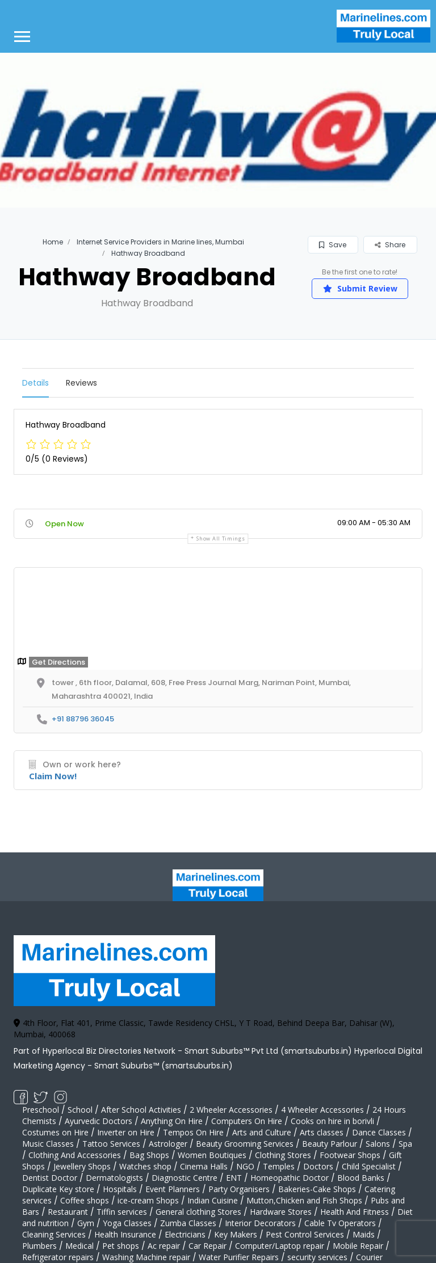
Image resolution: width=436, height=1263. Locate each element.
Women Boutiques (212, 1155)
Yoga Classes (127, 1223)
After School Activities (141, 1109)
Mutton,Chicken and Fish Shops (304, 1200)
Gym (85, 1223)
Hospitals (120, 1189)
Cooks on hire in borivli (332, 1121)
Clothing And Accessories (74, 1155)
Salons (378, 1143)
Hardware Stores (281, 1211)
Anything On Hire (172, 1121)
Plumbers (39, 1245)
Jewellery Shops (82, 1166)
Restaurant (68, 1211)
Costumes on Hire (55, 1132)
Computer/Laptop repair (279, 1245)
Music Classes (48, 1143)
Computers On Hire (246, 1121)
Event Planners (172, 1189)
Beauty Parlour (329, 1143)
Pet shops (120, 1245)
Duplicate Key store (58, 1189)
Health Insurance (125, 1234)
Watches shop (145, 1166)
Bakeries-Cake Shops (317, 1189)
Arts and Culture (261, 1132)
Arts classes (321, 1132)
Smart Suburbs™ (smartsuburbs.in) (163, 1065)
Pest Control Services (305, 1234)
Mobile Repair (358, 1245)
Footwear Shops (350, 1155)
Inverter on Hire (125, 1132)
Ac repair (164, 1245)
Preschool (40, 1109)
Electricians (185, 1234)
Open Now (64, 523)
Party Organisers (239, 1189)
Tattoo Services (111, 1143)
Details (35, 382)
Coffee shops (84, 1200)
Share (390, 245)
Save (332, 245)
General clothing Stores (198, 1211)
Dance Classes (379, 1132)
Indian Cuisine (212, 1200)
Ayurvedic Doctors (98, 1121)
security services (317, 1257)
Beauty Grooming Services (245, 1143)
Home (53, 242)
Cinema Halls (204, 1166)
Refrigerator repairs (58, 1257)
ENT (234, 1177)
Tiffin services (122, 1211)
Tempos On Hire (193, 1132)
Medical (79, 1245)
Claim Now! (53, 776)
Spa (405, 1143)
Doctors (318, 1166)
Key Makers (235, 1234)
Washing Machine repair (146, 1257)
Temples (279, 1166)
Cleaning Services (54, 1234)
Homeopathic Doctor (289, 1177)
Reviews (81, 382)
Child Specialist (369, 1166)
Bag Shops (149, 1155)
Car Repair (207, 1245)
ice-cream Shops (148, 1200)
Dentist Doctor (49, 1177)
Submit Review (360, 288)
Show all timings (220, 538)
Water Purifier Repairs (239, 1257)
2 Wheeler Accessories (231, 1109)
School (80, 1109)
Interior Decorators (260, 1223)
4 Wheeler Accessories (322, 1109)
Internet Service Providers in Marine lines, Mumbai (160, 242)
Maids (364, 1234)
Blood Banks (360, 1177)
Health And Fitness (354, 1211)
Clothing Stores (283, 1155)
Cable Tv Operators (340, 1223)
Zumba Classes (188, 1223)
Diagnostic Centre (184, 1177)
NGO (245, 1166)
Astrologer (168, 1143)
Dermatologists (114, 1177)
